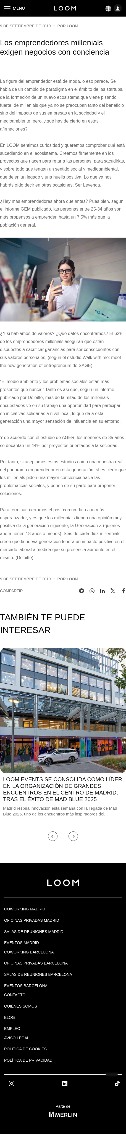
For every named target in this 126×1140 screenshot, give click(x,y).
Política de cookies (25, 1049)
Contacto (14, 995)
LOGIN (118, 8)
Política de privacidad (28, 1060)
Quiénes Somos (20, 1006)
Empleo (12, 1028)
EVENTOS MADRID (21, 942)
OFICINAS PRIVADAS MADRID (31, 920)
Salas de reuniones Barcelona (38, 974)
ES (109, 8)
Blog (9, 1017)
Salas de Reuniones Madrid (34, 931)
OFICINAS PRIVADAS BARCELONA (36, 963)
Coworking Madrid (24, 909)
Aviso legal (16, 1038)
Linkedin (71, 1083)
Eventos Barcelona (26, 986)
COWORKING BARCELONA (29, 952)
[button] (52, 836)
